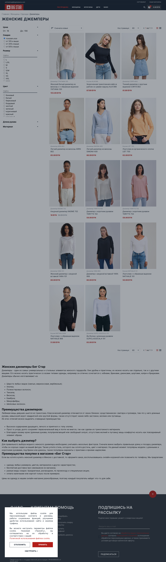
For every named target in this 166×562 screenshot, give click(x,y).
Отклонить (20, 545)
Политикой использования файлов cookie (30, 538)
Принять (42, 545)
